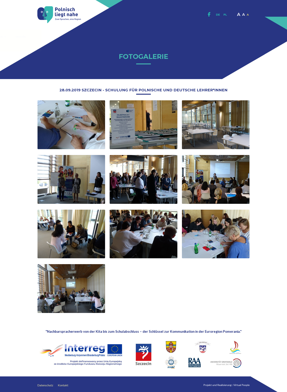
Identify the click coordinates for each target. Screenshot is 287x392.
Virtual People (241, 384)
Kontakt (136, 44)
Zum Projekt (80, 36)
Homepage (53, 36)
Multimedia (198, 36)
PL (225, 14)
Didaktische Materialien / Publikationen (127, 36)
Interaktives (171, 36)
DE (218, 14)
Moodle (222, 36)
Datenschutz (45, 385)
